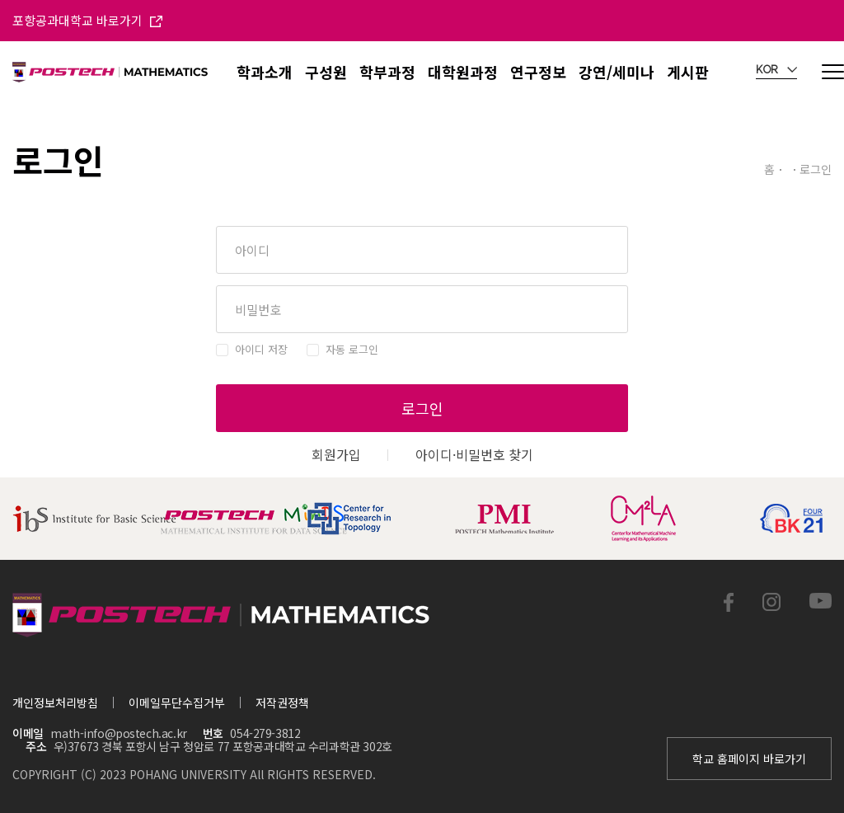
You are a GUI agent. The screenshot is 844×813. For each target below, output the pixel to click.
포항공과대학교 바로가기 (87, 20)
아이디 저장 (261, 349)
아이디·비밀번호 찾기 (474, 454)
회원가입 (336, 454)
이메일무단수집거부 (177, 702)
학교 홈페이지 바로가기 (749, 758)
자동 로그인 (352, 349)
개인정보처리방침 (55, 702)
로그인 (422, 408)
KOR (776, 70)
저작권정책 (282, 702)
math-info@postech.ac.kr (118, 733)
